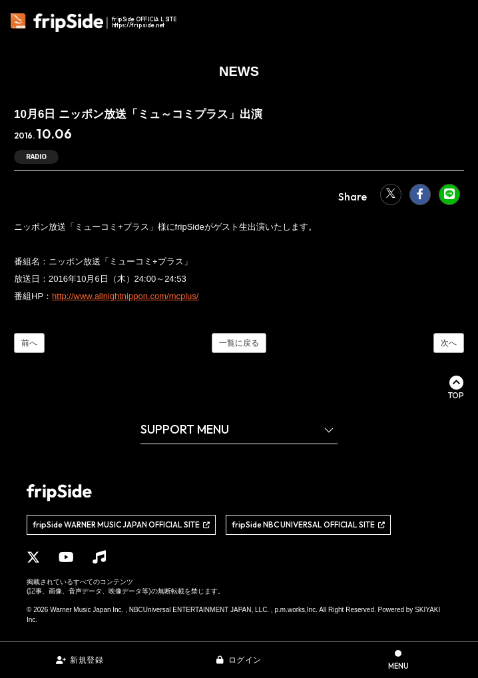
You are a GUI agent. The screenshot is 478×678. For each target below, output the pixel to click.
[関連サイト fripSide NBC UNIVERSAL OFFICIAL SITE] (308, 525)
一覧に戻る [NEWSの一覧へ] (239, 343)
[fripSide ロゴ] (95, 22)
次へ (449, 343)
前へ (29, 343)
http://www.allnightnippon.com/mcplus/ (125, 296)
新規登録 (86, 660)
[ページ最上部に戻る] (456, 388)
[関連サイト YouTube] (66, 557)
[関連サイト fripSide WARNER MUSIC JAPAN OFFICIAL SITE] (121, 525)
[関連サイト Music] (99, 557)
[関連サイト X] (33, 557)
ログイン (245, 660)
